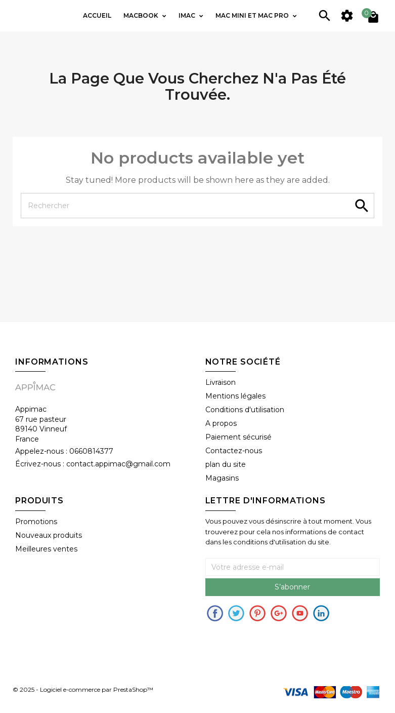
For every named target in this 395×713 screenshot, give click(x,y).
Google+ (278, 613)
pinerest (257, 613)
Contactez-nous (233, 450)
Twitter (236, 613)
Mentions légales (235, 396)
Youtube (300, 613)
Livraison (220, 382)
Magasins (222, 478)
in (321, 613)
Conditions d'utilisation (244, 409)
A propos (221, 423)
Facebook (215, 613)
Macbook (141, 15)
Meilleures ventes (46, 548)
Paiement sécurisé (238, 437)
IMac (188, 15)
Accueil (97, 15)
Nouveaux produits (48, 535)
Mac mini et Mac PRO (252, 15)
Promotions (36, 521)
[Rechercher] (197, 205)
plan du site (225, 464)
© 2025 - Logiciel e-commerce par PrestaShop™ (83, 689)
